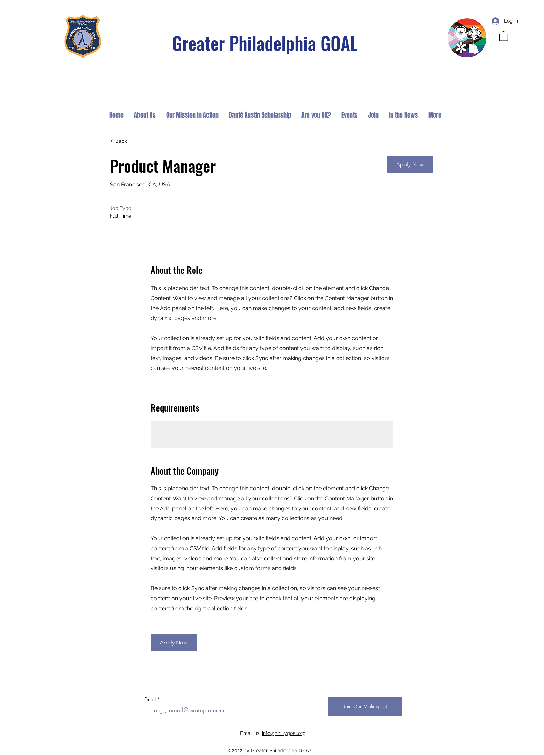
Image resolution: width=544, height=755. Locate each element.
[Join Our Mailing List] (365, 706)
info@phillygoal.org (284, 733)
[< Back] (134, 141)
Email (150, 699)
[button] (503, 36)
